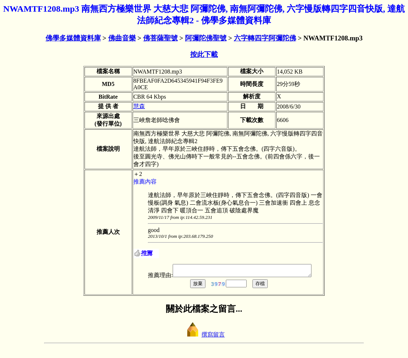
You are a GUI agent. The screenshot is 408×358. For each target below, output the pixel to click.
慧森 (139, 106)
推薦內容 (145, 181)
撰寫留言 (204, 342)
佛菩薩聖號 (160, 38)
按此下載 (204, 54)
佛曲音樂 (122, 38)
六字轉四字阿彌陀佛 (265, 38)
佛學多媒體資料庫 (73, 38)
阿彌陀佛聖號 (206, 38)
